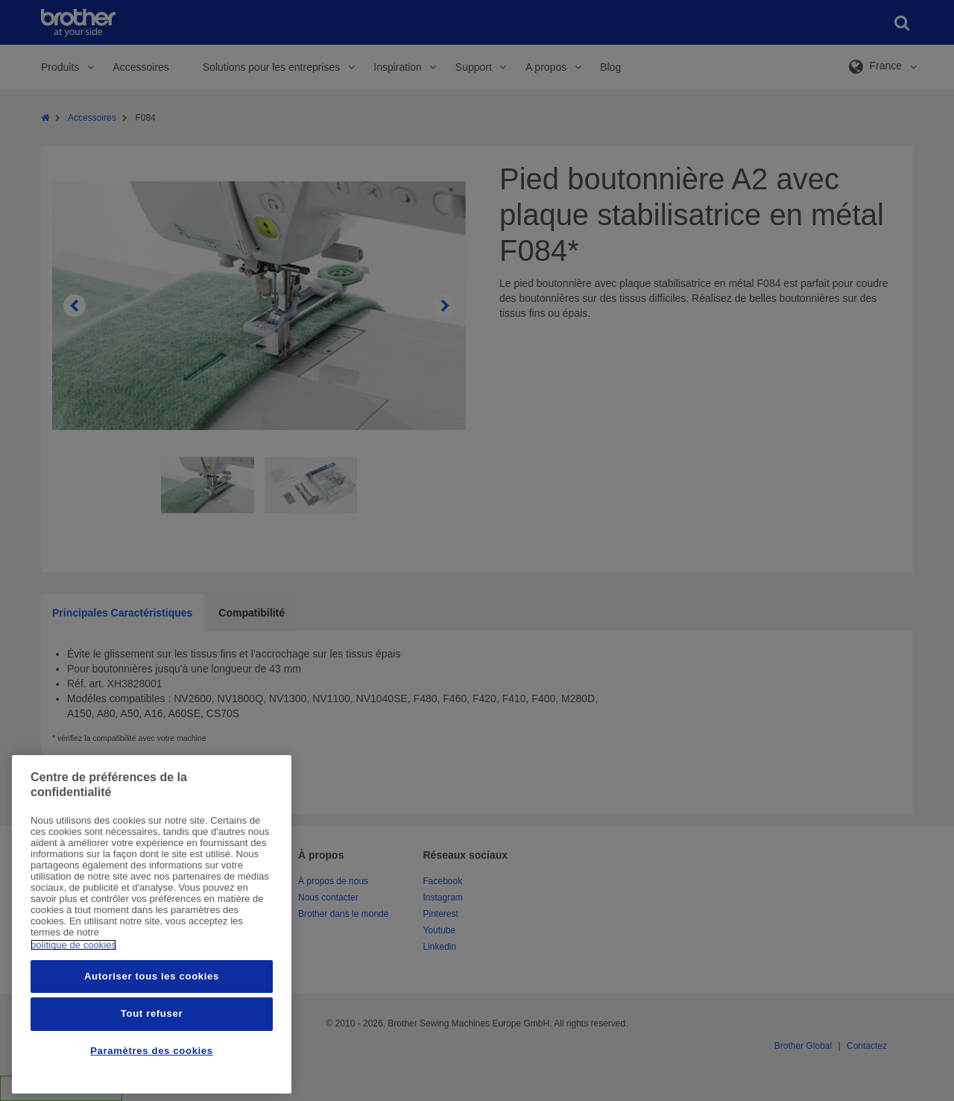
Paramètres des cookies (151, 1050)
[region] (151, 924)
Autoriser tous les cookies (151, 976)
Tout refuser (152, 1013)
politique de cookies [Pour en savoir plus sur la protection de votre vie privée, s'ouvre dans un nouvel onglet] (73, 944)
